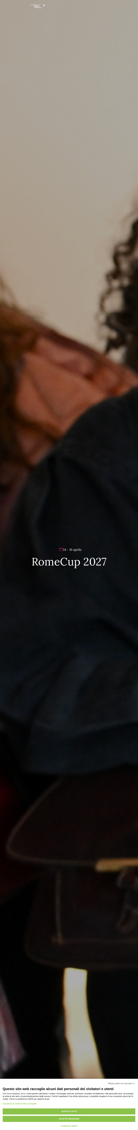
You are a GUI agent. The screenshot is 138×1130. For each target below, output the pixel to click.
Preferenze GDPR (69, 1126)
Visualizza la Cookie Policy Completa (20, 1104)
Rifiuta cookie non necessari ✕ (121, 1083)
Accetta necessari (69, 1119)
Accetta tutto (69, 1111)
